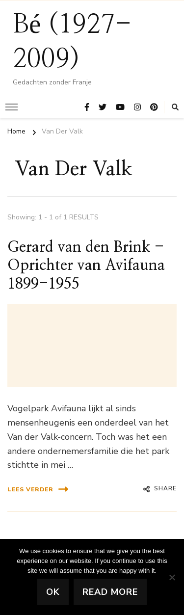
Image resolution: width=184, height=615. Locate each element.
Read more (110, 592)
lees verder (37, 489)
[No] (172, 577)
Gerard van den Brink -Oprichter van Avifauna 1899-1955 (86, 266)
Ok (53, 592)
